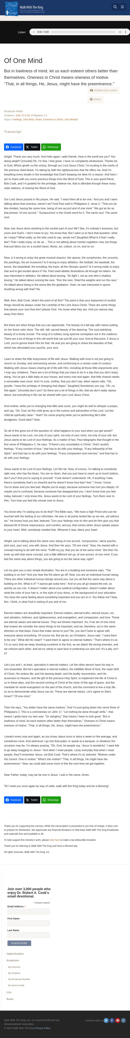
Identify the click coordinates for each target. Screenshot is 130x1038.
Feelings (17, 119)
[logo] (25, 9)
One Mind (28, 119)
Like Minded (71, 119)
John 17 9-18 (22, 115)
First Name (13, 918)
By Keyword (14, 967)
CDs (9, 992)
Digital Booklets (15, 953)
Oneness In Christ (53, 119)
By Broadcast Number (19, 979)
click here (55, 840)
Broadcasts (13, 960)
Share (38, 119)
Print (95, 99)
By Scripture (14, 973)
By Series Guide (16, 985)
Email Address (16, 906)
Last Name (13, 930)
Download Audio (103, 90)
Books (10, 999)
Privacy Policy (42, 1028)
